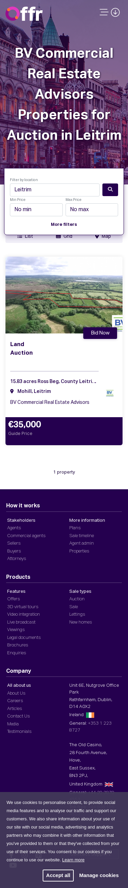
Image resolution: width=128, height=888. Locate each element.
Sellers (13, 543)
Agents (14, 528)
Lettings (77, 614)
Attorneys (16, 559)
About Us (16, 693)
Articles (14, 709)
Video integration (23, 614)
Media (13, 724)
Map (103, 236)
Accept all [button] (58, 875)
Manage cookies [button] (99, 875)
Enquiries (16, 653)
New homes (80, 622)
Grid (64, 236)
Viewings (16, 630)
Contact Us (18, 716)
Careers (15, 701)
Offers (13, 599)
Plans (75, 528)
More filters (64, 224)
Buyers (14, 551)
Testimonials (19, 731)
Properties (79, 551)
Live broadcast (21, 622)
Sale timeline (81, 536)
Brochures (17, 645)
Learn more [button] (73, 859)
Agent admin (81, 543)
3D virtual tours (22, 607)
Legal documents (24, 638)
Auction (77, 599)
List (25, 236)
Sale (73, 607)
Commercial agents (26, 536)
